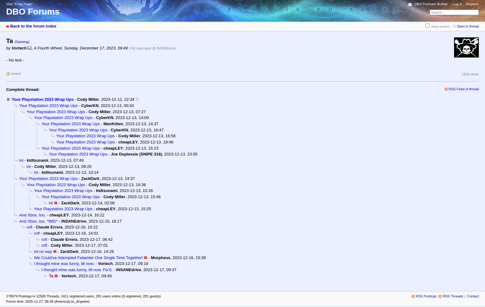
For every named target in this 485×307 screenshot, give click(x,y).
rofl (29, 227)
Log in (457, 4)
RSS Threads (453, 296)
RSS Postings (426, 296)
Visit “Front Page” (19, 4)
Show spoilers (440, 26)
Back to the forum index (33, 26)
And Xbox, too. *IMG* (38, 221)
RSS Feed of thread (464, 89)
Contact (473, 296)
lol (21, 160)
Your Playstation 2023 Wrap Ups (43, 99)
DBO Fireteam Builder (431, 4)
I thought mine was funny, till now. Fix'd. (77, 269)
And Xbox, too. (32, 215)
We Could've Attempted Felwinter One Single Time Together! (88, 257)
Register (472, 4)
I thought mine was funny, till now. (64, 263)
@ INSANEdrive (164, 48)
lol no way (43, 251)
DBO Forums (33, 11)
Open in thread (468, 26)
